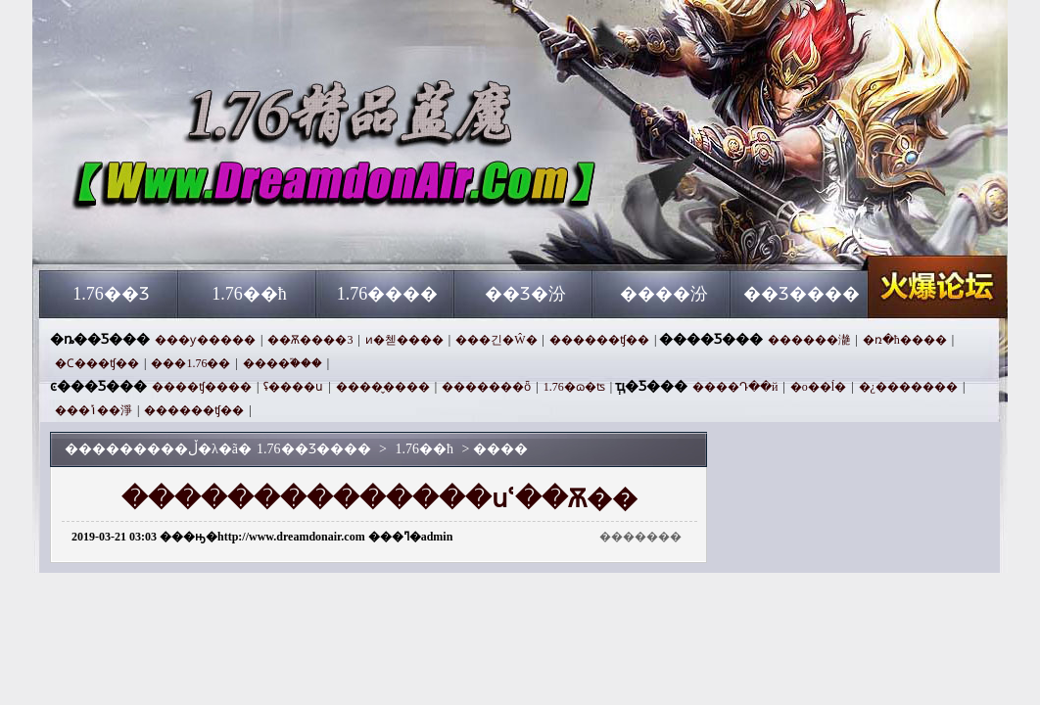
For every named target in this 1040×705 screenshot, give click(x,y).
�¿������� (908, 387)
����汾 (664, 294)
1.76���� (388, 294)
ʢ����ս (293, 387)
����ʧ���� (202, 387)
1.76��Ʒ (111, 294)
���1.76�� (190, 363)
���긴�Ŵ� (496, 340)
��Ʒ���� (801, 294)
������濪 (809, 340)
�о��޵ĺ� (818, 387)
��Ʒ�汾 (525, 294)
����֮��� (282, 363)
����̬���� (383, 387)
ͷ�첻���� (404, 340)
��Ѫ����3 (310, 340)
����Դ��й (735, 387)
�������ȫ (486, 387)
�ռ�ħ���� (905, 340)
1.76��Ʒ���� (227, 235)
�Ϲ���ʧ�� (97, 363)
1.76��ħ (249, 294)
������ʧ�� (599, 340)
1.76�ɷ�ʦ (574, 387)
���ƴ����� (205, 340)
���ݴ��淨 (93, 410)
